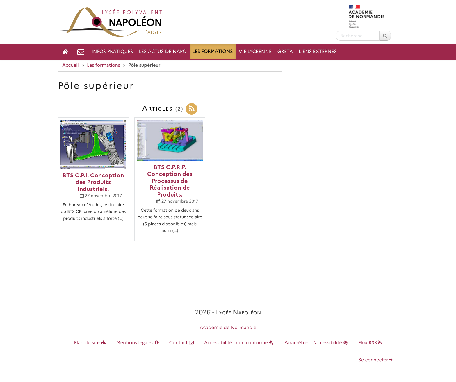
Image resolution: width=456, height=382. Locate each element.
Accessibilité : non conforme (239, 343)
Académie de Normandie (228, 327)
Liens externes (318, 51)
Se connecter (376, 360)
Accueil (70, 65)
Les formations (213, 51)
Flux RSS (370, 343)
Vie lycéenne (255, 51)
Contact (181, 343)
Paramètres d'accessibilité (316, 343)
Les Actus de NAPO (163, 51)
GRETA (285, 51)
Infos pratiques (112, 51)
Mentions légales (137, 343)
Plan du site (90, 343)
